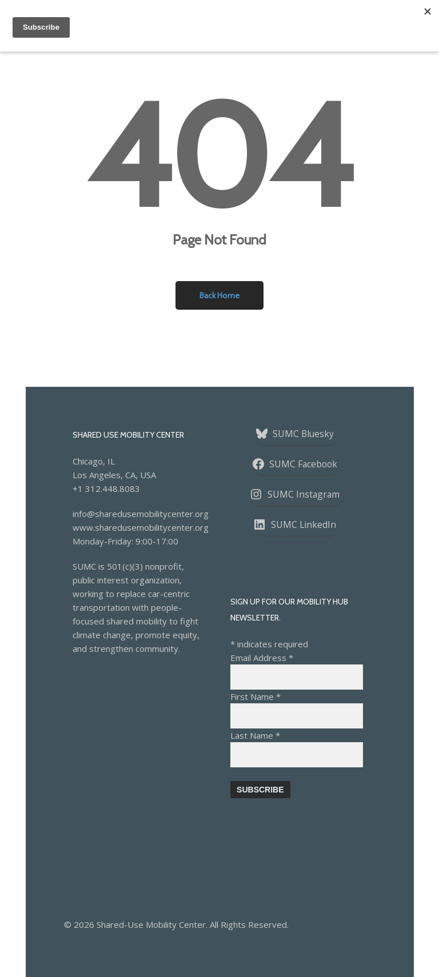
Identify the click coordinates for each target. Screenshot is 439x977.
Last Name (255, 735)
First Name (255, 696)
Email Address (261, 657)
